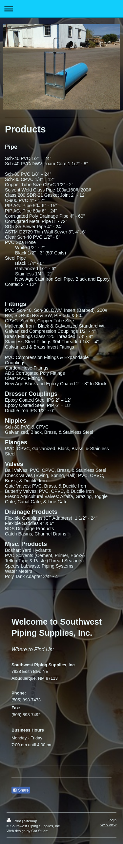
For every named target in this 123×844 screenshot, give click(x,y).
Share (21, 790)
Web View (108, 825)
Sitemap (30, 821)
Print (14, 821)
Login (112, 820)
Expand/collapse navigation (61, 9)
